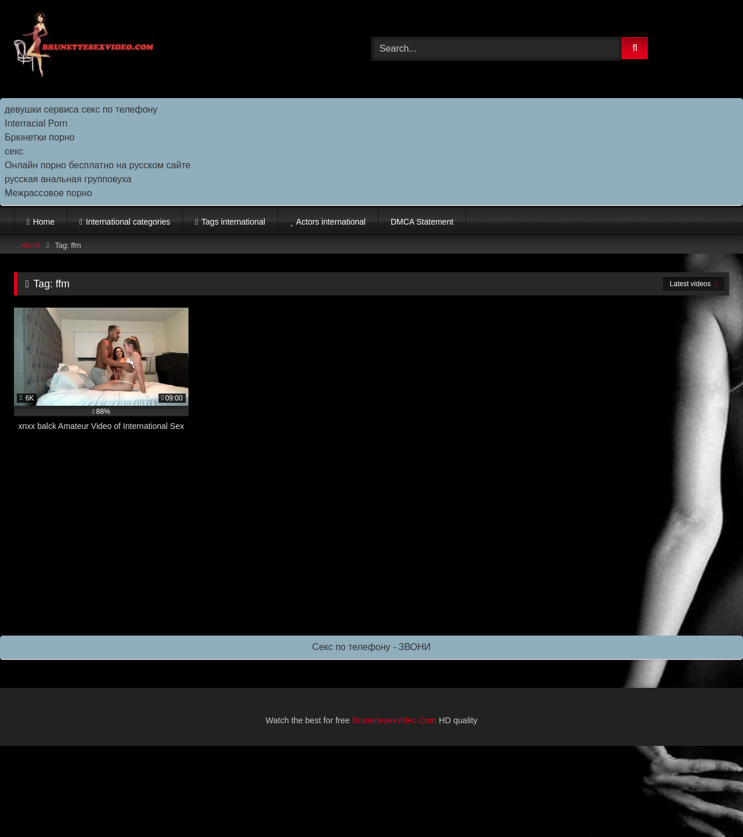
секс (14, 151)
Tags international (233, 221)
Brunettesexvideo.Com (394, 720)
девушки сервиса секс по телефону (81, 109)
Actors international (331, 221)
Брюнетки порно (40, 137)
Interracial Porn (36, 123)
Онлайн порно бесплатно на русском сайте (97, 165)
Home (44, 221)
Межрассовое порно (48, 193)
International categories (128, 221)
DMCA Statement (422, 221)
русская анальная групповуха (68, 179)
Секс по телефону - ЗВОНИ (371, 647)
